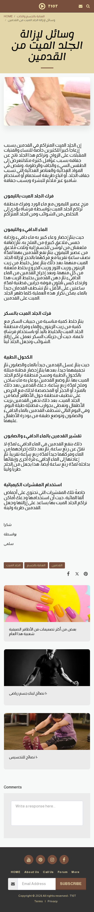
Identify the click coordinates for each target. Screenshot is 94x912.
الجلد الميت (13, 565)
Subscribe (71, 884)
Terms (38, 901)
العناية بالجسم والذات (31, 16)
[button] (5, 6)
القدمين (57, 565)
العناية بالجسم (36, 565)
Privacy (53, 901)
